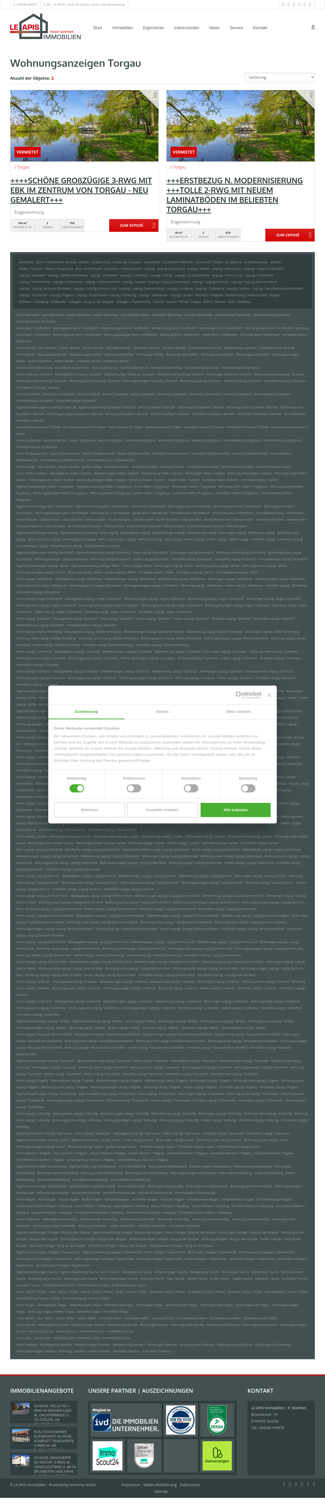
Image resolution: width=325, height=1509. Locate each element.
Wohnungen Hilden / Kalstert (205, 473)
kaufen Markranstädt (86, 1193)
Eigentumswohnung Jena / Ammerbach (102, 506)
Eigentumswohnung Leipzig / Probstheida (107, 1094)
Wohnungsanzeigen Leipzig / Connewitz (148, 658)
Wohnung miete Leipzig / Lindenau (265, 981)
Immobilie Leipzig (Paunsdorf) (192, 559)
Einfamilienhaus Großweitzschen (62, 460)
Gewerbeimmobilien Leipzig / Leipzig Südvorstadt (156, 849)
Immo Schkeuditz (28, 1219)
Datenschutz (190, 1484)
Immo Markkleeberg (132, 1166)
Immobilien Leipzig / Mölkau (200, 1028)
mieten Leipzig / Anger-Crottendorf (58, 612)
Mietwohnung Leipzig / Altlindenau (181, 579)
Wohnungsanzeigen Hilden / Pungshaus (60, 493)
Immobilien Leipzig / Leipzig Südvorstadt (72, 869)
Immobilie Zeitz (64, 1338)
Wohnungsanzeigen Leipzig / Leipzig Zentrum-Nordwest (55, 929)
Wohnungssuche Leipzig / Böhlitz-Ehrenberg (171, 638)
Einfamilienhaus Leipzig (66, 546)
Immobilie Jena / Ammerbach (190, 513)
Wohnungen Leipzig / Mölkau (178, 1021)
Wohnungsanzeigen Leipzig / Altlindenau (150, 585)
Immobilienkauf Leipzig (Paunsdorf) (283, 559)
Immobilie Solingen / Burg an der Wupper (57, 1245)
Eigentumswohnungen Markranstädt (41, 1186)
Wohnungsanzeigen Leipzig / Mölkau (41, 1028)
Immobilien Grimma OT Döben (248, 427)
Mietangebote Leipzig (135, 533)
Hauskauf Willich (163, 1318)
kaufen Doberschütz (134, 368)
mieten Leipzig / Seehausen (181, 1133)
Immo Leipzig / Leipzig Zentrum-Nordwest (45, 915)
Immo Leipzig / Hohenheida (35, 777)
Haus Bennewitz (53, 315)
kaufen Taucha (220, 1278)
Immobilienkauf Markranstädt (195, 1193)
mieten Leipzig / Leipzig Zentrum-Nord (110, 909)
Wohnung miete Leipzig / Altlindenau (280, 579)
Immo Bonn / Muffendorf (34, 328)
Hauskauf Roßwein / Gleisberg (51, 1212)
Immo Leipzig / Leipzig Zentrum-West (42, 962)
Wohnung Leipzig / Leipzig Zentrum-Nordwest (126, 929)
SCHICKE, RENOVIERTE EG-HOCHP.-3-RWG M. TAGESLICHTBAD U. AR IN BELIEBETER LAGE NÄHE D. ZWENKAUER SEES (55, 1466)
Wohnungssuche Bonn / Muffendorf (77, 335)
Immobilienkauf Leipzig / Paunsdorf (234, 1074)
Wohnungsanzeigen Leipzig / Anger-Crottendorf (237, 605)
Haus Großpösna (54, 440)
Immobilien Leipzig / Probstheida (260, 1100)
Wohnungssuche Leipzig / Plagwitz (64, 1087)
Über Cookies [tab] (238, 711)
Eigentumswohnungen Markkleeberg (42, 1166)
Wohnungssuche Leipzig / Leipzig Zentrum (150, 882)
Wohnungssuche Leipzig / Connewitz (93, 658)
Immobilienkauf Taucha (58, 1285)
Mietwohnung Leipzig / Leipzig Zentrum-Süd (227, 942)
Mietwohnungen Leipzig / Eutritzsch (125, 671)
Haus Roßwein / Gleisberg (131, 1206)
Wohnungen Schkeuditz (173, 1219)
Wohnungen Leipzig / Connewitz (225, 651)
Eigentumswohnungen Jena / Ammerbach (45, 506)
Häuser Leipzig (194, 539)
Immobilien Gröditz (145, 467)
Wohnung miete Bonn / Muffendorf (269, 328)
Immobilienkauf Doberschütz (241, 368)
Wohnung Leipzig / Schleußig (179, 1120)
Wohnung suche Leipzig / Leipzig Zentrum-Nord (138, 902)
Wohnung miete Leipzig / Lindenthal (275, 1001)
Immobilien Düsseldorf (204, 394)
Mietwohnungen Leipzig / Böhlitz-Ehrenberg (153, 632)
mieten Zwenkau (99, 1351)
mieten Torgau (64, 1311)
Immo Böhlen (26, 354)
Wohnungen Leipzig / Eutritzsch (221, 671)
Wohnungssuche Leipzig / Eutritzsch (92, 678)
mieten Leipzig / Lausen (183, 843)
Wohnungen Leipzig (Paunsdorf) (192, 552)
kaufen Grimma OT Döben (163, 427)
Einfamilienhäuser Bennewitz (36, 321)
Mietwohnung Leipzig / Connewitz (178, 651)
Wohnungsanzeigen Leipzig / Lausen (101, 843)
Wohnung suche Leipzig (44, 539)
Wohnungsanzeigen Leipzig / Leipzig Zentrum (212, 882)
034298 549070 (27, 4)
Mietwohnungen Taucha (170, 1272)
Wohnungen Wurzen (154, 1325)
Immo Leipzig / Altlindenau (35, 579)
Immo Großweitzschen (32, 453)
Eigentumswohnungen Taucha (37, 1272)
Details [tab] (162, 711)
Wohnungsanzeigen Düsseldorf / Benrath (75, 414)
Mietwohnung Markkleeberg (253, 1166)
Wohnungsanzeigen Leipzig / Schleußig (130, 1120)
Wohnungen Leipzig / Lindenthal (226, 1001)
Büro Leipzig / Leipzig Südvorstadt (40, 849)
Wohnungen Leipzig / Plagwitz (210, 1080)
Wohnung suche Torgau (217, 1305)
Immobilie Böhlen (89, 361)
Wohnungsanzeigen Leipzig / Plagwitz (116, 1087)
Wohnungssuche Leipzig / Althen (264, 566)
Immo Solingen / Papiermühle (164, 1252)
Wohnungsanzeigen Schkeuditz (54, 1226)
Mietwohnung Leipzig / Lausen (162, 836)
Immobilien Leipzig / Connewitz (38, 665)
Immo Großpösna (29, 440)
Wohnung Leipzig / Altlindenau (202, 585)
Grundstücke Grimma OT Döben (39, 427)
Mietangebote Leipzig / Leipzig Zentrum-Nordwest (110, 915)
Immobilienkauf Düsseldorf (272, 394)
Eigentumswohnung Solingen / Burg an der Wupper (128, 1232)
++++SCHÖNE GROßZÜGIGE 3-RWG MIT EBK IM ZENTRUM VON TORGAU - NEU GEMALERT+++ (81, 189)
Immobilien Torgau (116, 1311)
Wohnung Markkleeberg (235, 1173)
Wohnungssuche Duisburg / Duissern (94, 381)
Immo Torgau (26, 1305)
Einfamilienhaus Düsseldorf (35, 401)
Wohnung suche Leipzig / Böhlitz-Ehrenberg (108, 638)
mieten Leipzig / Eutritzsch (235, 678)
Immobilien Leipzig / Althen (194, 572)
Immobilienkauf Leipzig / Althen (237, 572)
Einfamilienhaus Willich (225, 1318)
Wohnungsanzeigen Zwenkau (37, 1351)
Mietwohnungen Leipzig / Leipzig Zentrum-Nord (167, 896)
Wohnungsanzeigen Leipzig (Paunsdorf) (61, 559)
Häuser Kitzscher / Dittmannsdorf (131, 519)
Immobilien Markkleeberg (90, 1179)
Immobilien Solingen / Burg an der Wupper (117, 1245)
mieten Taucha (242, 1278)
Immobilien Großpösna (173, 440)
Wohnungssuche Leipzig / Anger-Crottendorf (172, 605)
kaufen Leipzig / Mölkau (124, 1028)
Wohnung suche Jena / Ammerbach (237, 506)
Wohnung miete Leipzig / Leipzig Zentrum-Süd (68, 948)
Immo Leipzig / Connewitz (34, 651)
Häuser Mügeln (69, 1199)
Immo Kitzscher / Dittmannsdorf (38, 519)
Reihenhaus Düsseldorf (58, 394)
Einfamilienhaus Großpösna (282, 440)
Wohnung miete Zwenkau (197, 1344)
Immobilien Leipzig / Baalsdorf (274, 618)
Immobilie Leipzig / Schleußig (259, 1120)
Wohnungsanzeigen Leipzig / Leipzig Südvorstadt (133, 863)
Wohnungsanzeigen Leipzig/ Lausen (41, 1146)
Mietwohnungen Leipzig (168, 533)
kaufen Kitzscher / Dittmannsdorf (178, 519)
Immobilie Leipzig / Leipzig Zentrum (77, 889)
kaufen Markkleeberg (268, 1173)
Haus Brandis (47, 348)
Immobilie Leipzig (263, 539)
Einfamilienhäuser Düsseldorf (76, 401)
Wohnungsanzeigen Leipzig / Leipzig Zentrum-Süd (269, 948)
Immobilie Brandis (118, 348)
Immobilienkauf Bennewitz (233, 315)
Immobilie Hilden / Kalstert (220, 480)
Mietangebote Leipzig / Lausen (70, 836)
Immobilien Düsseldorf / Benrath (259, 414)
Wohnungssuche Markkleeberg (146, 1173)
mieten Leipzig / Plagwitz (200, 1087)
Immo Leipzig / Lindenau (33, 981)
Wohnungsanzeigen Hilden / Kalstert (101, 480)
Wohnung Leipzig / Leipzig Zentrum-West (53, 975)
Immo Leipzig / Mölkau (140, 1021)
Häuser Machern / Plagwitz (108, 1153)
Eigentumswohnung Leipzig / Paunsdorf (104, 1061)
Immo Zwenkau (27, 1344)
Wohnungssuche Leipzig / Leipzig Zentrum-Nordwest (251, 922)
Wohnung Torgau (40, 1311)
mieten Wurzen (66, 1331)
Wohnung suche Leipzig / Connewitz (41, 658)
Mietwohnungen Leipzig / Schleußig (125, 1113)
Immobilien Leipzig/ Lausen (196, 1146)
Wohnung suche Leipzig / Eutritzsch (41, 678)
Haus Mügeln (47, 1199)
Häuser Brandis (69, 348)
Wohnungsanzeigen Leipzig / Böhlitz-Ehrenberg (236, 638)
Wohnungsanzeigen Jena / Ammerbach (61, 513)
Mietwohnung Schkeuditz (137, 1219)
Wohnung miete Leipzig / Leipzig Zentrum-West (70, 968)
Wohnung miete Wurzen (187, 1325)
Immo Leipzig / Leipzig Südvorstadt (216, 849)
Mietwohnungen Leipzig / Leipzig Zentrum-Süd (162, 942)
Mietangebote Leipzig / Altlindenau (79, 579)
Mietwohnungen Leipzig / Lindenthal (128, 1001)
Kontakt (260, 27)
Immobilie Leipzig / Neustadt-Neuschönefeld (217, 1047)
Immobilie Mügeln (117, 1199)
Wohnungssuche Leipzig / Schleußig (76, 1120)
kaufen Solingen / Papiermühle (206, 1259)
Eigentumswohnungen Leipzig (37, 533)
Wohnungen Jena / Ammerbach (189, 506)
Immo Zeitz (24, 1338)
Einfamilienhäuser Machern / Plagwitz (142, 1160)
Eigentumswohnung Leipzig (78, 533)
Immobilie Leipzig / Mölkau (160, 1028)
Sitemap (161, 1491)
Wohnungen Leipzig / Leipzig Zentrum (260, 876)
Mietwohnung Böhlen (119, 354)
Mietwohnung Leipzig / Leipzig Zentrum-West (232, 962)
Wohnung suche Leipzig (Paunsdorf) (240, 552)
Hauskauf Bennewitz (198, 315)
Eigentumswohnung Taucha (79, 1272)
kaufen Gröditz (92, 467)
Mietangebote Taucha (137, 1272)
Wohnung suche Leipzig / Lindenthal (41, 1008)
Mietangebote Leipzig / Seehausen (136, 1133)
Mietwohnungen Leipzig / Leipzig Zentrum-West (166, 962)
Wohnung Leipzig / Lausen (146, 843)
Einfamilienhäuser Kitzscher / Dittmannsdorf (217, 526)
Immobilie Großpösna (140, 440)
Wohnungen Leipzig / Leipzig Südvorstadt (170, 856)
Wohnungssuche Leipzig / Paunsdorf (207, 1067)
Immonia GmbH (82, 1484)
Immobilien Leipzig (290, 539)
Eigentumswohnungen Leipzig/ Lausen (43, 1140)
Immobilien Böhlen (116, 361)
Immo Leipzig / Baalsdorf (33, 618)
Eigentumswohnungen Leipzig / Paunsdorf (45, 1061)
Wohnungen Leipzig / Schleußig (220, 1113)
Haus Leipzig (173, 539)
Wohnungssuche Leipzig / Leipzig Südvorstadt (66, 863)
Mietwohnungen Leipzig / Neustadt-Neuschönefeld (177, 1034)
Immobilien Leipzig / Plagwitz (279, 1087)
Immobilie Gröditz (117, 467)
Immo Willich (25, 1318)
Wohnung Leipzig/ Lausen (85, 1146)
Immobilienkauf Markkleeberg (130, 1179)
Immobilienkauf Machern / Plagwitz (40, 1160)
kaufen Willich (87, 1318)
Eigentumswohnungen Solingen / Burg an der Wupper (53, 1232)
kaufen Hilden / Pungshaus (151, 493)
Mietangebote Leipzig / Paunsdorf (194, 1061)
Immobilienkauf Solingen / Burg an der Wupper (181, 1245)
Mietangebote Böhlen (52, 354)
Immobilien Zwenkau (156, 1351)
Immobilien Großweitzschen (210, 453)
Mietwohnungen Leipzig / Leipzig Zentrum (147, 876)
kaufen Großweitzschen (134, 453)
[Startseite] (45, 27)
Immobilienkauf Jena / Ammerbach (279, 513)
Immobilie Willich (110, 1318)
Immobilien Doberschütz (202, 368)
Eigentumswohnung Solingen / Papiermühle (112, 1252)
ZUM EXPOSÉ (131, 225)
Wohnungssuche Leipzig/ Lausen (265, 1140)
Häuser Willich (65, 1318)
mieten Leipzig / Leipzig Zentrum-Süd (99, 955)
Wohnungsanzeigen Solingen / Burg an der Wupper (164, 1239)
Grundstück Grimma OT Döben (84, 427)
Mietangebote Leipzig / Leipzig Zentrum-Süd (98, 942)
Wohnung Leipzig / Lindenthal (198, 1008)
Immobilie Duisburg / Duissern (284, 381)
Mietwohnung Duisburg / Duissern (180, 374)
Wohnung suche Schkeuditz (251, 1219)
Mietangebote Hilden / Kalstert (70, 473)
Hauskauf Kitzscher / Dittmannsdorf (41, 526)
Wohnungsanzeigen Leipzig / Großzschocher (47, 724)
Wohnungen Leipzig (232, 533)
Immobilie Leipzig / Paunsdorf (142, 1074)
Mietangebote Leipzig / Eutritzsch (76, 671)
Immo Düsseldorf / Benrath (156, 407)
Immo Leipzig (109, 533)
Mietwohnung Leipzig (201, 533)
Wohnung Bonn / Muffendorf (179, 335)
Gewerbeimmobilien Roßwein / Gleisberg (44, 1206)
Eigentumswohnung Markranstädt (92, 1186)
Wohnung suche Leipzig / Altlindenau (42, 585)
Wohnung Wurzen (41, 1331)
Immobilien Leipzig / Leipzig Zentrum (129, 889)
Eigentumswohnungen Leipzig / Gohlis (43, 691)
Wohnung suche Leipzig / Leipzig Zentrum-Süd (134, 948)
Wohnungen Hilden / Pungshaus (194, 486)
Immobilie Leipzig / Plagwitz (238, 1087)
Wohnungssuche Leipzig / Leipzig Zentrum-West (205, 968)
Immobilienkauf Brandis (205, 348)
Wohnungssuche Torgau (252, 1305)
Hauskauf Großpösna (206, 440)
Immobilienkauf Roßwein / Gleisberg (99, 1212)
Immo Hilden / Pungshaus (151, 486)
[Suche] (316, 31)
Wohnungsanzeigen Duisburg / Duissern (150, 381)
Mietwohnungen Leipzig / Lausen (116, 836)
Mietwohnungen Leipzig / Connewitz (127, 651)
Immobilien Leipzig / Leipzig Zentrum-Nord (227, 909)
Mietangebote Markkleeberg (167, 1166)
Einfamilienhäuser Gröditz (273, 467)
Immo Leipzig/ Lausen (138, 1140)
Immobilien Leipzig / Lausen (260, 843)
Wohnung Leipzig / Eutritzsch (195, 678)
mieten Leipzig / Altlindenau (244, 585)
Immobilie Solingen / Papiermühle (252, 1259)
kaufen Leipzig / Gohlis (281, 698)
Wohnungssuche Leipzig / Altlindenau (95, 585)
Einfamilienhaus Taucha (93, 1285)
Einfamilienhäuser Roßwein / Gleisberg (205, 1212)
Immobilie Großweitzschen (170, 453)
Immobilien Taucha (295, 1278)
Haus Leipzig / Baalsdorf (116, 618)
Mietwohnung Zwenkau (129, 1344)
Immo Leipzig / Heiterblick (34, 757)
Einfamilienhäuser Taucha (129, 1285)
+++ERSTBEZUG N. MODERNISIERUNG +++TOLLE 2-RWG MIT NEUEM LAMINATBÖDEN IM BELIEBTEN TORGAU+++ (235, 194)
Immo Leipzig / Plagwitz (32, 1080)
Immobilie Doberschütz (167, 368)
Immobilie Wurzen (92, 1331)
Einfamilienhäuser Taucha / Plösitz (86, 1298)
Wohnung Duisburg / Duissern (201, 381)
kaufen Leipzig (216, 539)
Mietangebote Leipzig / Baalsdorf (75, 618)
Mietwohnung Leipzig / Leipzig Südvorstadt (110, 856)
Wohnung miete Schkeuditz (210, 1219)
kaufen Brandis (93, 348)
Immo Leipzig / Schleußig (33, 1113)
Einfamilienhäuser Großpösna (37, 447)
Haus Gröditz (47, 467)
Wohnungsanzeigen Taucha (118, 1278)
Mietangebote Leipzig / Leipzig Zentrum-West (101, 962)
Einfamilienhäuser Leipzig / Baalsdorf (92, 625)
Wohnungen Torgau (149, 1305)
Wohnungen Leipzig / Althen (174, 566)
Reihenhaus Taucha (265, 1272)
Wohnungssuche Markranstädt (251, 1186)
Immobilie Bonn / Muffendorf (260, 335)
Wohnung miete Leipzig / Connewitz (274, 651)
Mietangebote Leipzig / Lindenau (75, 981)
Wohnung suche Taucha (44, 1278)
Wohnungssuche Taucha (80, 1278)
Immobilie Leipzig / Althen (156, 572)
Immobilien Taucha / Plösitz (206, 1292)
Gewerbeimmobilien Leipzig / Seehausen (44, 1133)
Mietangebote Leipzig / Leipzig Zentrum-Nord (101, 896)
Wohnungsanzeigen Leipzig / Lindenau (129, 988)
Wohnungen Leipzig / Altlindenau (230, 579)
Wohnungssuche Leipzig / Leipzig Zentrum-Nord (206, 902)
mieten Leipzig (239, 539)
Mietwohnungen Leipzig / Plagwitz (119, 1080)
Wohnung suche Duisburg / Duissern (42, 381)
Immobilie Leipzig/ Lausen (157, 1146)
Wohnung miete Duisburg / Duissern (279, 374)
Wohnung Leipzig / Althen (85, 572)
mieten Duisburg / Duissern (243, 381)
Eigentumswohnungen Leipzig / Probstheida (46, 1094)
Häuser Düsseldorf (115, 394)
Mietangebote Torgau (52, 1305)
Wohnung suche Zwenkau (234, 1344)
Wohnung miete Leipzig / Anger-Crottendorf (46, 605)
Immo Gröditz (26, 467)
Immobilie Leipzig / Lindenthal (281, 1008)
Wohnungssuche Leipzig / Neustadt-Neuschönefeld (243, 1041)
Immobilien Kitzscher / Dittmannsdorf (281, 519)
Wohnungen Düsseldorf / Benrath (201, 407)
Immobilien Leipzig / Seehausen (268, 1133)
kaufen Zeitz (42, 1338)
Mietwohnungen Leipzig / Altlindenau (130, 579)
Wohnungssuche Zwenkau (273, 1344)
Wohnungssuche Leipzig (79, 539)
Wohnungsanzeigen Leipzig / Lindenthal (148, 1008)
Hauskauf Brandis (174, 348)
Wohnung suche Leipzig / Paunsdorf (154, 1067)
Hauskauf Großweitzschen (250, 453)
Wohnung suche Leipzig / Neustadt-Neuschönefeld (170, 1041)
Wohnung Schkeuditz (92, 1226)
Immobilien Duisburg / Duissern (38, 387)
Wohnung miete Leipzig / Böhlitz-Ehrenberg (46, 638)
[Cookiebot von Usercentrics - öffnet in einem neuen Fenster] (239, 695)
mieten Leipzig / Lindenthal (239, 1008)
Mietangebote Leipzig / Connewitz (77, 651)
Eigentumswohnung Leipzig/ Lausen (96, 1140)
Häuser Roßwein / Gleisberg (170, 1206)
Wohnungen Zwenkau (162, 1344)
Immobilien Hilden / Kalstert (260, 480)
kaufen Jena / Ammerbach (150, 513)
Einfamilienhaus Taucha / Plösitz (38, 1298)
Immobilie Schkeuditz (151, 1226)
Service (236, 27)
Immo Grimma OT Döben (125, 427)
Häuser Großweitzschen (98, 453)
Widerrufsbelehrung (160, 1484)
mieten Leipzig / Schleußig (219, 1120)
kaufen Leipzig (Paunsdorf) (151, 559)
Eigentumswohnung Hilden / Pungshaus (104, 486)
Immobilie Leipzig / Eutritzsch (276, 678)
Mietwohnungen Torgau (85, 1305)
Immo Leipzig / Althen (137, 566)
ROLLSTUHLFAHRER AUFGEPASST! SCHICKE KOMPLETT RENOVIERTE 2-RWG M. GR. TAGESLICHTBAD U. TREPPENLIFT (54, 1443)
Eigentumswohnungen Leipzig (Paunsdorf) (45, 552)
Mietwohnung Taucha (204, 1272)
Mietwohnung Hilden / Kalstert (162, 473)
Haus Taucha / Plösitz (63, 1292)
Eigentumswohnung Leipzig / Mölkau (98, 1021)
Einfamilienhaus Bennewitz (272, 315)
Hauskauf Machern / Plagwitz (274, 1153)
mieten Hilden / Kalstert (184, 480)
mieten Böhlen (64, 361)
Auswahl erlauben (162, 810)
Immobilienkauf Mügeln (203, 1199)
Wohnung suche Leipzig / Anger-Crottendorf (109, 605)
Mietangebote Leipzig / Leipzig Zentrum (89, 876)
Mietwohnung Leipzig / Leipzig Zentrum (205, 876)
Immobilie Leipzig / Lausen (220, 843)
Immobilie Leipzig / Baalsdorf (231, 618)
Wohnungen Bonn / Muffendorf (220, 328)
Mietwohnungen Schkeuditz (99, 1219)
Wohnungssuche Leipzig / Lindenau (76, 988)
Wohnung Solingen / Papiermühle (159, 1259)
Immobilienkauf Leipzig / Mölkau (244, 1028)
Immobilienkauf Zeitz (116, 1338)
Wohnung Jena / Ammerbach (110, 513)
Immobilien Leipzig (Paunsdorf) (236, 559)
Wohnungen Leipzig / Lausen (205, 836)
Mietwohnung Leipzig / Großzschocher (43, 717)
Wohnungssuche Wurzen (260, 1325)
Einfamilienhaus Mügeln (238, 1199)
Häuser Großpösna (82, 440)
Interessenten (186, 27)
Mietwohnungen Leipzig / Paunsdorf (243, 1061)
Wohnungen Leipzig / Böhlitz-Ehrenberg (272, 632)
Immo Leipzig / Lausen (32, 836)
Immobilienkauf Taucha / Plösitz (286, 1292)
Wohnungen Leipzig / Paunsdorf (54, 1067)
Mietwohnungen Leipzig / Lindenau (124, 981)
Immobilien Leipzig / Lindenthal (38, 1014)
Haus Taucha (175, 1278)
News (214, 27)
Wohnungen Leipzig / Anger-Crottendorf (274, 599)
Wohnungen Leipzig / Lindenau (218, 981)
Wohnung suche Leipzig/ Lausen (219, 1140)
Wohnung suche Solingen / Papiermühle (266, 1252)
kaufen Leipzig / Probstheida (170, 1100)
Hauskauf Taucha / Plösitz (244, 1292)
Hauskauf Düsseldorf (237, 394)
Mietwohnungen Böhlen (86, 354)
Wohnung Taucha (152, 1278)
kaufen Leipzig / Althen (120, 572)
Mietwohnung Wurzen (122, 1325)
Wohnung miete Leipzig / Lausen (250, 836)
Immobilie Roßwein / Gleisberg (252, 1206)
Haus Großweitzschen (65, 453)
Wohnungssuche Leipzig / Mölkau (271, 1021)
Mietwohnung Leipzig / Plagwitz (166, 1080)
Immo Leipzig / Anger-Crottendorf (39, 599)
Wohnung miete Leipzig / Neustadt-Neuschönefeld (98, 1041)
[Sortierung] (280, 77)
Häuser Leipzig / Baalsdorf (153, 618)
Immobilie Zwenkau (126, 1351)
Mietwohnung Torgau (119, 1305)
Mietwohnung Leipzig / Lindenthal (178, 1001)
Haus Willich (45, 1318)
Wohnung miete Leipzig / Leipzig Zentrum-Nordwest (102, 922)
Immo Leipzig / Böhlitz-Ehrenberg (39, 632)
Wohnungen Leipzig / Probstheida (201, 1094)
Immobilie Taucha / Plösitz (167, 1292)
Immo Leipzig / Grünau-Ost (35, 737)
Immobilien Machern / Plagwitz (231, 1153)
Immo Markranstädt (131, 1186)
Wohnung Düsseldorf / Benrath (127, 414)
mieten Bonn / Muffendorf (220, 335)
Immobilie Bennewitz (135, 315)
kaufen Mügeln (92, 1199)
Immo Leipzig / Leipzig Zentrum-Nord (42, 896)
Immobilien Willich (137, 1318)
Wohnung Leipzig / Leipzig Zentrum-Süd (44, 955)
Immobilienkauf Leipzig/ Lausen (238, 1146)
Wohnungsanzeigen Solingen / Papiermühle (104, 1259)
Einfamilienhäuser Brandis (277, 348)
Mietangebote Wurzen (53, 1325)
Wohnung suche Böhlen (217, 354)
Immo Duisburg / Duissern (35, 374)
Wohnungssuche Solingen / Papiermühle (44, 1259)
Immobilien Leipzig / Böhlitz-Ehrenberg (162, 645)
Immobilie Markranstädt (119, 1193)
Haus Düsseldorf (88, 394)
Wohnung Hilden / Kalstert (147, 480)
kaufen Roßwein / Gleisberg (210, 1206)
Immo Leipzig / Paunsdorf (150, 1061)
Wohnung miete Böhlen (182, 354)
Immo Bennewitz (28, 315)
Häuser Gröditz (68, 467)
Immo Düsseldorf (28, 394)
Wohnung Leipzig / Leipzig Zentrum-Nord (53, 909)
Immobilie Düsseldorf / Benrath (213, 414)
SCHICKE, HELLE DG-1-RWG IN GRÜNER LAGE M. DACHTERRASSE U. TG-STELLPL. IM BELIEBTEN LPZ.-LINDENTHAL (52, 1417)
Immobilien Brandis (146, 348)
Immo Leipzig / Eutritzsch (34, 671)
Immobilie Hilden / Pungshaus (192, 493)
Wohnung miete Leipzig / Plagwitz (256, 1080)
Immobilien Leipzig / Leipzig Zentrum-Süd (212, 955)
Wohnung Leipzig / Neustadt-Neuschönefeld (94, 1047)
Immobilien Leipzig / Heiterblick (38, 770)
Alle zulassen (235, 810)
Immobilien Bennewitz (167, 315)
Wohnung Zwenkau (72, 1351)
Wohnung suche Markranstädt (206, 1186)
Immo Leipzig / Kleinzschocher (37, 816)
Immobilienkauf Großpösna (242, 440)
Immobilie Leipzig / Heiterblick (281, 764)
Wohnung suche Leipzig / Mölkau (223, 1021)
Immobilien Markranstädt (155, 1193)
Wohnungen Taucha (235, 1272)
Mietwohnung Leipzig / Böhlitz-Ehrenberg (214, 632)
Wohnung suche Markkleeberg (101, 1173)
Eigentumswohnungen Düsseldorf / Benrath (46, 407)
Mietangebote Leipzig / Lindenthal (77, 1001)
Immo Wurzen (26, 1325)
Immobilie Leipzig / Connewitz (280, 658)
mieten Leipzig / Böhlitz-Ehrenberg (56, 645)
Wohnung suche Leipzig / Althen (218, 566)
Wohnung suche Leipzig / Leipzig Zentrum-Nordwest (176, 922)
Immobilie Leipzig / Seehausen (223, 1133)
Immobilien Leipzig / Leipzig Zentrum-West (227, 975)
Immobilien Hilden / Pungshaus (237, 493)
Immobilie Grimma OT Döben (204, 427)
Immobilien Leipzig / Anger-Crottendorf (165, 612)
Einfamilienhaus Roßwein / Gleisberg (151, 1212)
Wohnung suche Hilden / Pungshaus (243, 486)
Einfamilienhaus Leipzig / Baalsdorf (40, 625)
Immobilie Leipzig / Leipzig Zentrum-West (167, 975)
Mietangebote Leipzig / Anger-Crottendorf (93, 599)
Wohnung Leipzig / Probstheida (127, 1100)
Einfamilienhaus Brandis (240, 348)
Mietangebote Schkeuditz (60, 1219)
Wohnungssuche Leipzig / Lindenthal (94, 1008)
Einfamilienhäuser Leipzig (102, 546)
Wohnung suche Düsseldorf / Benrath (252, 407)
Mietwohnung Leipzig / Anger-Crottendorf (215, 599)
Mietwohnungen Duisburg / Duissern (130, 374)
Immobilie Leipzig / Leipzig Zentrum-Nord (167, 909)
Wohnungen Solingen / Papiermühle (212, 1252)
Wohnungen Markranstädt (166, 1186)
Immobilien (122, 27)
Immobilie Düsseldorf (172, 394)
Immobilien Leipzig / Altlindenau (38, 592)
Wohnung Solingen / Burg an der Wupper (230, 1239)
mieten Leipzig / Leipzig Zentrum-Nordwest (189, 929)
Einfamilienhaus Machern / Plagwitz (91, 1160)
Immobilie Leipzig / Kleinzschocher (62, 830)
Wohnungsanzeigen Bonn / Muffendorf (130, 335)
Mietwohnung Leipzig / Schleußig (173, 1113)
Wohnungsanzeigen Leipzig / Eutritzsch (146, 678)
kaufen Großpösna (110, 440)
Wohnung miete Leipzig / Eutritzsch (270, 671)
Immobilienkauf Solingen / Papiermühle (62, 1265)
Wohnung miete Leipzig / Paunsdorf (103, 1067)
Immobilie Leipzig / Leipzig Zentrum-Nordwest (253, 929)
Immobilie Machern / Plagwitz (187, 1153)
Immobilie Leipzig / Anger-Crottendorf (110, 612)
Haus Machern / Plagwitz (70, 1153)
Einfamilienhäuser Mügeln (274, 1199)
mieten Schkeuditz (122, 1226)
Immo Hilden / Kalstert (32, 473)
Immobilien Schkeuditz (184, 1226)
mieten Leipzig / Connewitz (238, 658)
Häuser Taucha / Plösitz (97, 1292)
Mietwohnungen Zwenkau (92, 1344)
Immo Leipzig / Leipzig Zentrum (38, 876)
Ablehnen (89, 810)
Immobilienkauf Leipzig (32, 546)
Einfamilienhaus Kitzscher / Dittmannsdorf (155, 526)
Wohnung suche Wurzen (223, 1325)
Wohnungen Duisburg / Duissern (229, 374)
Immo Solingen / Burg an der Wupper (191, 1232)
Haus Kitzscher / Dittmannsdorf (84, 519)
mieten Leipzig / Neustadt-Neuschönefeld (155, 1047)
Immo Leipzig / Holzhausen (35, 803)
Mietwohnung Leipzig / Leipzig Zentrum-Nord (233, 896)
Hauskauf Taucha (28, 1285)
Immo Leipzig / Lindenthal (34, 1001)
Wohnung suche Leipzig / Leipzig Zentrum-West (137, 968)
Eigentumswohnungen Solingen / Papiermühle (48, 1252)
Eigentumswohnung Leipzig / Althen (95, 566)
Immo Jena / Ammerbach (148, 506)
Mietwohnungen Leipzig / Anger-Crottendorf (154, 599)
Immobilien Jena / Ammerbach (233, 513)
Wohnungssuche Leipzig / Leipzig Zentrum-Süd (200, 948)
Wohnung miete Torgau (182, 1305)
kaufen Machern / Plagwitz (147, 1153)
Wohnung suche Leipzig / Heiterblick (41, 764)
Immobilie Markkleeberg (53, 1179)
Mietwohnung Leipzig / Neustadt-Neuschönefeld (247, 1034)
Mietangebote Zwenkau (56, 1344)
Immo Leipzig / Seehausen (92, 1133)
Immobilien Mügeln (145, 1199)
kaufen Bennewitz (106, 315)
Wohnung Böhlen (40, 361)
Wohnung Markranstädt (53, 1193)
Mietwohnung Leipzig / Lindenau (172, 981)
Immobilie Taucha (267, 1278)
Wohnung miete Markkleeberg (57, 1173)
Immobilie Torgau (89, 1311)
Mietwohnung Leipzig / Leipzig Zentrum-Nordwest (255, 915)
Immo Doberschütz (105, 368)
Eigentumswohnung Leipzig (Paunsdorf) (103, 552)
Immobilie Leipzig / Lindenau (256, 988)
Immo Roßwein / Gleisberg (93, 1206)
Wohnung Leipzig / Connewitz (197, 658)
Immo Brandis (26, 348)
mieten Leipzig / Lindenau (217, 988)
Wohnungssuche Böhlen (253, 354)
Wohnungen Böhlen (150, 354)
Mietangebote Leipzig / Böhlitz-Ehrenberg (92, 632)
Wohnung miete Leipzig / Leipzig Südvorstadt (231, 856)
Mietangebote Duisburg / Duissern (78, 374)
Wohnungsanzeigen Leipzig (116, 539)
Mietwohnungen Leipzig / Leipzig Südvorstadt (47, 856)
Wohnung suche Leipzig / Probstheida (253, 1094)
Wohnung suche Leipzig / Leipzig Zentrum (89, 882)
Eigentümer (153, 27)
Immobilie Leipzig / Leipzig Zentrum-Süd (154, 955)
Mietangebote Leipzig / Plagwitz (72, 1080)
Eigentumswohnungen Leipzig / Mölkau (43, 1021)
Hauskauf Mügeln (173, 1199)
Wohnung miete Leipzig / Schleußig (267, 1113)
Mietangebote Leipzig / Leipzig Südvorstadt (271, 849)
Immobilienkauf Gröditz (203, 467)
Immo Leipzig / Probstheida (156, 1094)
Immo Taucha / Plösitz (31, 1292)
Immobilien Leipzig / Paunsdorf (186, 1074)
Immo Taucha (110, 1272)
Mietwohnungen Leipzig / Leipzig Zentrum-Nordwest (183, 915)
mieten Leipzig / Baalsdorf (191, 618)
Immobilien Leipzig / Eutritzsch (37, 684)
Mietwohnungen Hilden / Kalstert (116, 473)
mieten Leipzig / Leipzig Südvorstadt (248, 863)
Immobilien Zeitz (88, 1338)
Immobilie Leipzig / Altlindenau (286, 585)
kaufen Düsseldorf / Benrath (170, 414)
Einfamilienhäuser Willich (261, 1318)
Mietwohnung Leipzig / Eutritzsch (175, 671)
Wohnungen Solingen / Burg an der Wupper (249, 1232)
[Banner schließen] (269, 695)
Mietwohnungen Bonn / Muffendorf (125, 328)
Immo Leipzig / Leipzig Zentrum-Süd (41, 942)
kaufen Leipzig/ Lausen (121, 1146)
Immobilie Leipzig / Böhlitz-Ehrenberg (107, 645)
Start (97, 27)
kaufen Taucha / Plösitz (131, 1292)
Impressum (131, 1484)
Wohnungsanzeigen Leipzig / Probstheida (75, 1100)
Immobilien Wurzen (120, 1331)
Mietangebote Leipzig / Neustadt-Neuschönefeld (107, 1034)
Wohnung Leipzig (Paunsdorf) (110, 559)
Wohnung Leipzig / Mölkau (87, 1028)
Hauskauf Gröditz (172, 467)
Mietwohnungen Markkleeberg (210, 1166)
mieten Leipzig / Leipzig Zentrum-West (110, 975)
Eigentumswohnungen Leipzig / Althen (43, 566)
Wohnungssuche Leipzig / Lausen (51, 843)
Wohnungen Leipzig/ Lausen (175, 1140)
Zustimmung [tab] (86, 711)
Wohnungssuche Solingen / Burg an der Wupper (93, 1239)
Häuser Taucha (197, 1278)
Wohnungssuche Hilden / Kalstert (51, 480)
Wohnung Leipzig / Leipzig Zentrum (270, 882)
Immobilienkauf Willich (192, 1318)
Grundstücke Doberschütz (35, 368)
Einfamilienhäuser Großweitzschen (111, 460)
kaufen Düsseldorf (142, 394)
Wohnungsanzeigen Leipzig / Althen (41, 572)
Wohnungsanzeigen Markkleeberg (193, 1173)
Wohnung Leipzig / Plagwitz (162, 1087)
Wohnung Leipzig (150, 539)
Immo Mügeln (26, 1199)
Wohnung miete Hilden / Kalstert (250, 473)
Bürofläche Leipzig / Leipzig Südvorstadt (92, 849)
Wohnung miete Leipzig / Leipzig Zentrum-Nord (70, 902)
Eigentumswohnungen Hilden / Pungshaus (45, 486)
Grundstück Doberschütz (72, 368)
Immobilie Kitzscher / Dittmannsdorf (228, 519)
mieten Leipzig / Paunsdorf (101, 1074)
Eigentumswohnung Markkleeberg (92, 1166)
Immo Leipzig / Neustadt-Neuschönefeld (44, 1034)
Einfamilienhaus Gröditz (237, 467)
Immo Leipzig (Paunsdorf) (150, 552)
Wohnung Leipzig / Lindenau (177, 988)
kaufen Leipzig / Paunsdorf (62, 1074)
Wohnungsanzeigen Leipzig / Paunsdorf (261, 1067)
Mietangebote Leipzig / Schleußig (75, 1113)
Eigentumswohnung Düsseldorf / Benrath (107, 407)
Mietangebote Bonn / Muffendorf (75, 328)
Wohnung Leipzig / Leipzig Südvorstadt (195, 863)
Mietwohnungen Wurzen (88, 1325)
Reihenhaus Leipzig (261, 533)
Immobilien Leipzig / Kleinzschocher (112, 830)
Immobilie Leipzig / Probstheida (213, 1100)
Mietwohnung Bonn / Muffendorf (174, 328)
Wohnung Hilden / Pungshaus (110, 493)
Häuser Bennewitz (79, 315)
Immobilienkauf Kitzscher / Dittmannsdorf (96, 526)
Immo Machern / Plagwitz (34, 1153)
